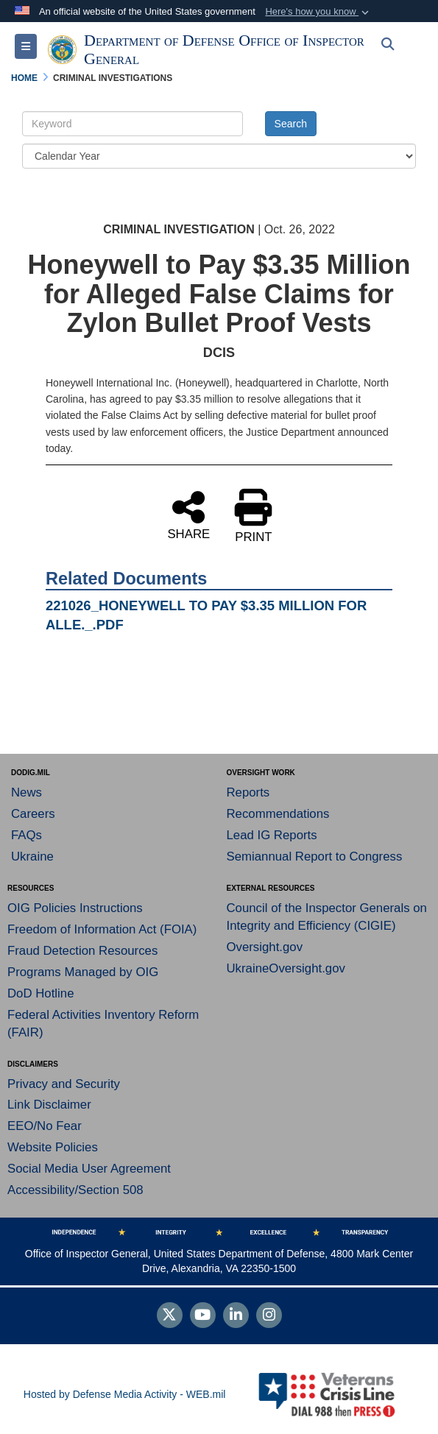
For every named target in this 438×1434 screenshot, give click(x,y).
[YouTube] (203, 1316)
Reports (248, 792)
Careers (33, 814)
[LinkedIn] (236, 1316)
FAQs (26, 835)
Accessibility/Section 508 (75, 1190)
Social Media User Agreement (89, 1169)
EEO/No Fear (44, 1126)
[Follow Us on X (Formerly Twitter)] (170, 1316)
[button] (318, 11)
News (26, 792)
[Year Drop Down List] (219, 156)
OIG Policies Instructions (75, 908)
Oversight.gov (265, 947)
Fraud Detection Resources (82, 951)
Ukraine (32, 856)
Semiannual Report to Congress (315, 856)
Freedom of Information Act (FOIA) (102, 929)
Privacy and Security (63, 1084)
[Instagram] (269, 1316)
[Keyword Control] (132, 123)
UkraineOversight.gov (286, 968)
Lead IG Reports (272, 835)
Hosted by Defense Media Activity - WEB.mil (125, 1394)
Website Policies (52, 1147)
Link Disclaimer (49, 1105)
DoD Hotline (40, 993)
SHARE (188, 514)
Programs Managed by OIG (82, 972)
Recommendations (278, 814)
